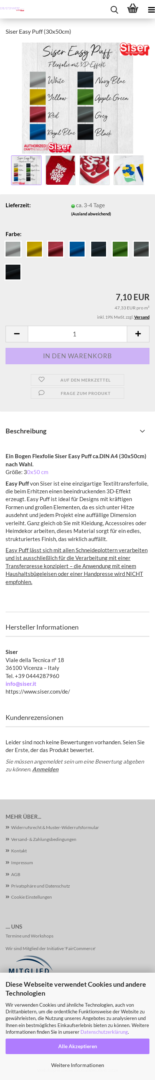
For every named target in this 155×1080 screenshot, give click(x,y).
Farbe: (14, 234)
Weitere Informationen (77, 1065)
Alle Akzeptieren (77, 1046)
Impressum (22, 862)
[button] (17, 334)
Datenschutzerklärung (104, 1032)
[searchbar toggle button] (114, 9)
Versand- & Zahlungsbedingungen (43, 839)
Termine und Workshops (29, 936)
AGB (15, 874)
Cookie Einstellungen (31, 897)
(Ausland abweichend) (91, 213)
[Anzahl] (77, 334)
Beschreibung (26, 431)
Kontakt (19, 850)
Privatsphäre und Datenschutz (40, 886)
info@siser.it (21, 683)
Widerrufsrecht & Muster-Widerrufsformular (55, 827)
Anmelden (45, 769)
